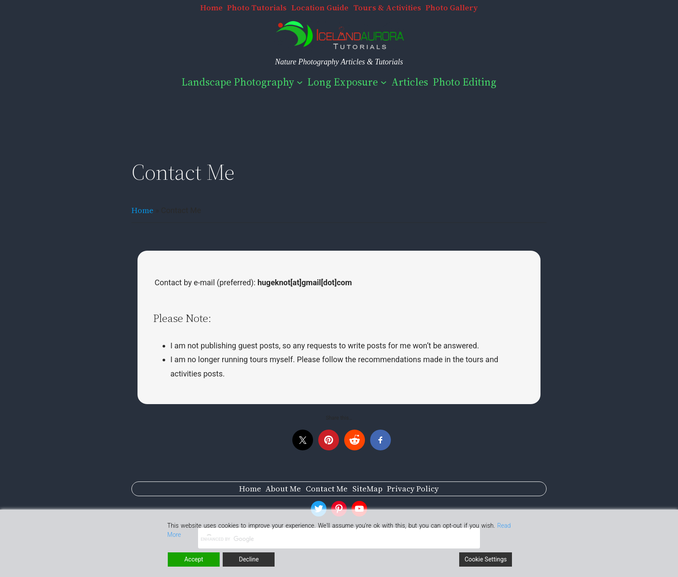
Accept (193, 559)
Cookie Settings (485, 559)
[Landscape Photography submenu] (300, 82)
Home (142, 210)
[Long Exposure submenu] (384, 82)
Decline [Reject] (249, 559)
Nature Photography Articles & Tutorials (339, 61)
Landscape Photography (238, 82)
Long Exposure (342, 82)
